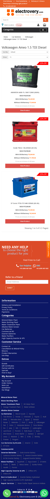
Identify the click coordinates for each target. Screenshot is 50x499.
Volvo (11, 425)
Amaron (27, 443)
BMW (5, 419)
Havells (5, 467)
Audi (44, 417)
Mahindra (14, 422)
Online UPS (7, 474)
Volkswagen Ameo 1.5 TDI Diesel (15, 39)
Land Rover (7, 431)
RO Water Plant (29, 404)
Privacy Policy (7, 307)
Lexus (5, 437)
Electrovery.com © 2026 (31, 496)
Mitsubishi (25, 428)
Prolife (5, 464)
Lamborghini (37, 428)
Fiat (4, 425)
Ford (23, 422)
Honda (17, 417)
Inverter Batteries (9, 334)
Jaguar (27, 419)
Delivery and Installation (11, 305)
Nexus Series (23, 464)
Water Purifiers (7, 336)
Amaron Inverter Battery (34, 455)
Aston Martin (19, 434)
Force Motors (38, 425)
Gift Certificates (8, 366)
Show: (5, 57)
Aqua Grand (32, 462)
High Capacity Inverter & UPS (13, 338)
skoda (31, 422)
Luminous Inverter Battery (12, 455)
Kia (4, 428)
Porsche (18, 431)
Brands (4, 364)
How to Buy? (7, 373)
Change (19, 25)
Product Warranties (9, 353)
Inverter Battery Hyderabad (30, 477)
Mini (22, 437)
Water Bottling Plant (10, 322)
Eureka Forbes (37, 464)
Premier (6, 439)
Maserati (14, 437)
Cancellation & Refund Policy (13, 349)
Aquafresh (20, 462)
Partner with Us (8, 368)
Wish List (5, 385)
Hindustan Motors (23, 425)
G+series (43, 462)
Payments (6, 312)
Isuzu (38, 431)
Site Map (5, 355)
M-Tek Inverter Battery (11, 458)
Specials (5, 370)
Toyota (36, 417)
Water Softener (29, 407)
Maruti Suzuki (20, 414)
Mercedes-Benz (16, 419)
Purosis (14, 467)
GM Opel (40, 434)
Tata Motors (7, 417)
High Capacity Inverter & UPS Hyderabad (17, 480)
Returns (5, 351)
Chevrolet (27, 417)
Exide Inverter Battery (27, 453)
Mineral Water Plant (10, 320)
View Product (25, 110)
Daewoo (31, 434)
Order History (7, 383)
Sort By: (5, 52)
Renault (36, 419)
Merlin (13, 464)
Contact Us (6, 346)
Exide (36, 443)
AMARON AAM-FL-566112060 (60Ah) (25, 92)
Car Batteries (16, 37)
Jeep (10, 428)
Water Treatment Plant (11, 325)
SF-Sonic (6, 446)
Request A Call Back (48, 249)
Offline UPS (32, 471)
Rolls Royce (28, 431)
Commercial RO (8, 331)
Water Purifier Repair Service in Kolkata (31, 483)
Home (6, 37)
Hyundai (32, 414)
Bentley (37, 437)
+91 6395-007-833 (9, 6)
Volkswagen (29, 37)
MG (17, 428)
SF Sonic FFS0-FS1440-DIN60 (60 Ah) (25, 203)
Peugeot (15, 439)
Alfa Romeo (7, 434)
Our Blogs (6, 390)
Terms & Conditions (9, 310)
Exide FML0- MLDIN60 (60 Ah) (25, 148)
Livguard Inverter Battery (32, 458)
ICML (29, 437)
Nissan (5, 422)
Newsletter (6, 388)
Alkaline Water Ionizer (10, 327)
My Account (6, 381)
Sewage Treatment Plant (11, 407)
